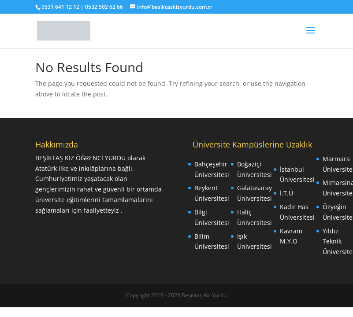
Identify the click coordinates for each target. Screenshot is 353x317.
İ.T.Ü (286, 193)
